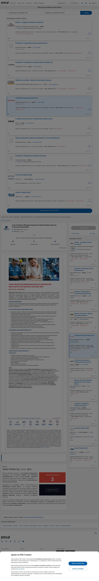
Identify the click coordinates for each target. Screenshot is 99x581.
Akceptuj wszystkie (78, 563)
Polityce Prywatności (19, 569)
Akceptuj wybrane (77, 568)
